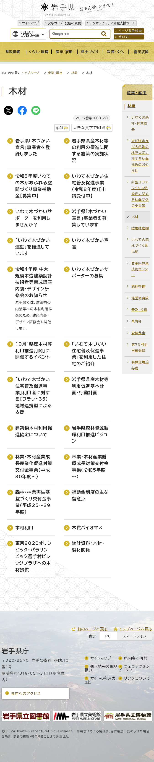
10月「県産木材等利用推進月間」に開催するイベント (33, 350)
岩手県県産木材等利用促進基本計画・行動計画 (90, 386)
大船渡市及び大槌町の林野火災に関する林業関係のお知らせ (140, 155)
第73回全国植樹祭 (139, 347)
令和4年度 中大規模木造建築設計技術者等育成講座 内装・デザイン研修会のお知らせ (33, 282)
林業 (74, 72)
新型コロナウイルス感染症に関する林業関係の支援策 (140, 194)
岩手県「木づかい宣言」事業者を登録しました (32, 147)
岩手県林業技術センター (140, 269)
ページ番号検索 (130, 30)
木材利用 (24, 527)
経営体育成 (140, 298)
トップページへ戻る (135, 629)
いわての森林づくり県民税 (140, 245)
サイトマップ (30, 23)
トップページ (30, 72)
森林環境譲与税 (140, 365)
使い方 (123, 37)
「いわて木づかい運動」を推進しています (32, 247)
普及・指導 (139, 309)
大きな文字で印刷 (89, 128)
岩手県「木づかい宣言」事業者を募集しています (89, 218)
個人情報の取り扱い (101, 668)
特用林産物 (140, 228)
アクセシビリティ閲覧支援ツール (113, 23)
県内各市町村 (136, 658)
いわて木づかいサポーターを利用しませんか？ (33, 218)
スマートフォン (134, 636)
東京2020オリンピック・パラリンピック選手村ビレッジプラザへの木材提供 (33, 556)
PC (108, 636)
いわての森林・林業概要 (140, 123)
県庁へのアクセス (26, 693)
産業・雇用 (55, 72)
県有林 (136, 321)
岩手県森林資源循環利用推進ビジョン (90, 434)
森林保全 (138, 333)
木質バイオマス (87, 527)
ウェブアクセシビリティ (133, 668)
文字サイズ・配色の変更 (64, 23)
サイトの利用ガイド (100, 680)
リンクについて (137, 678)
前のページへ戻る (92, 629)
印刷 (59, 128)
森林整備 (138, 286)
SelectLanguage (30, 34)
